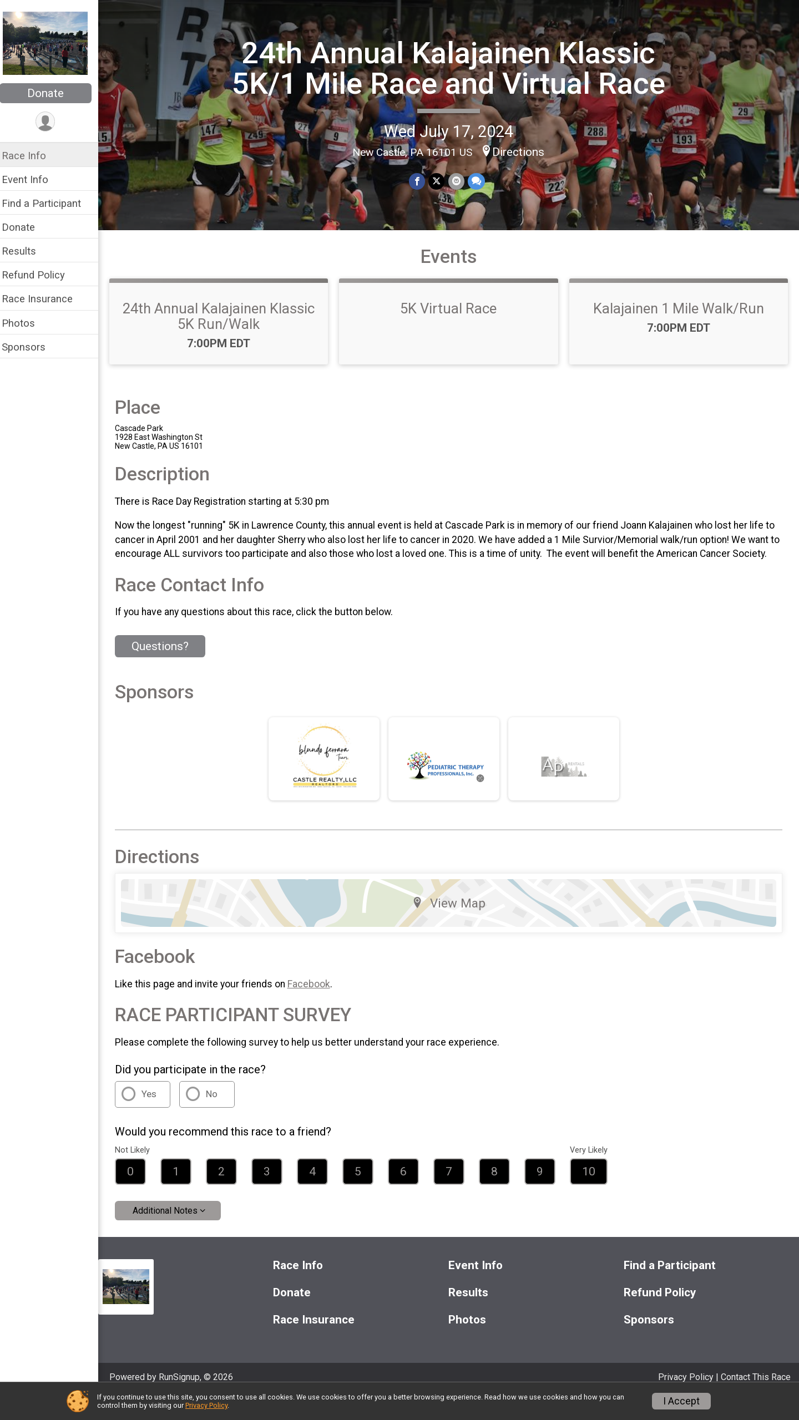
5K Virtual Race (452, 316)
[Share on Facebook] (421, 181)
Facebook (316, 1006)
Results (26, 251)
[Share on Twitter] (440, 181)
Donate (52, 93)
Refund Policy (40, 275)
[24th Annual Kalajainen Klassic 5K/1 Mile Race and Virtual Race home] (52, 42)
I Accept (681, 1401)
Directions (522, 152)
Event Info (32, 179)
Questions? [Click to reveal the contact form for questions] (167, 669)
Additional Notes (172, 1233)
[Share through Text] (479, 181)
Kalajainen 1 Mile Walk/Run (679, 316)
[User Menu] (53, 121)
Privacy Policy (206, 1405)
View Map (452, 926)
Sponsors (31, 347)
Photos (25, 323)
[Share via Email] (460, 181)
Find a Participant (48, 203)
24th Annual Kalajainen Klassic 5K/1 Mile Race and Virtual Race (452, 68)
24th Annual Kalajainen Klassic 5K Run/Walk (225, 324)
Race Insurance (44, 299)
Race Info (31, 155)
